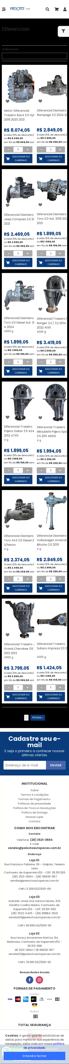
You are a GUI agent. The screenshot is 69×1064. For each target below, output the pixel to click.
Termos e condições (34, 795)
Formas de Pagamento (34, 799)
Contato (34, 821)
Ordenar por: (10, 49)
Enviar (55, 765)
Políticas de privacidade (34, 803)
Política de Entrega (34, 812)
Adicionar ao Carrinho (21, 158)
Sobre (35, 790)
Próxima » (37, 717)
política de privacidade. (44, 1046)
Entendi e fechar (35, 1056)
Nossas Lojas (34, 817)
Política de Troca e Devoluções (34, 808)
